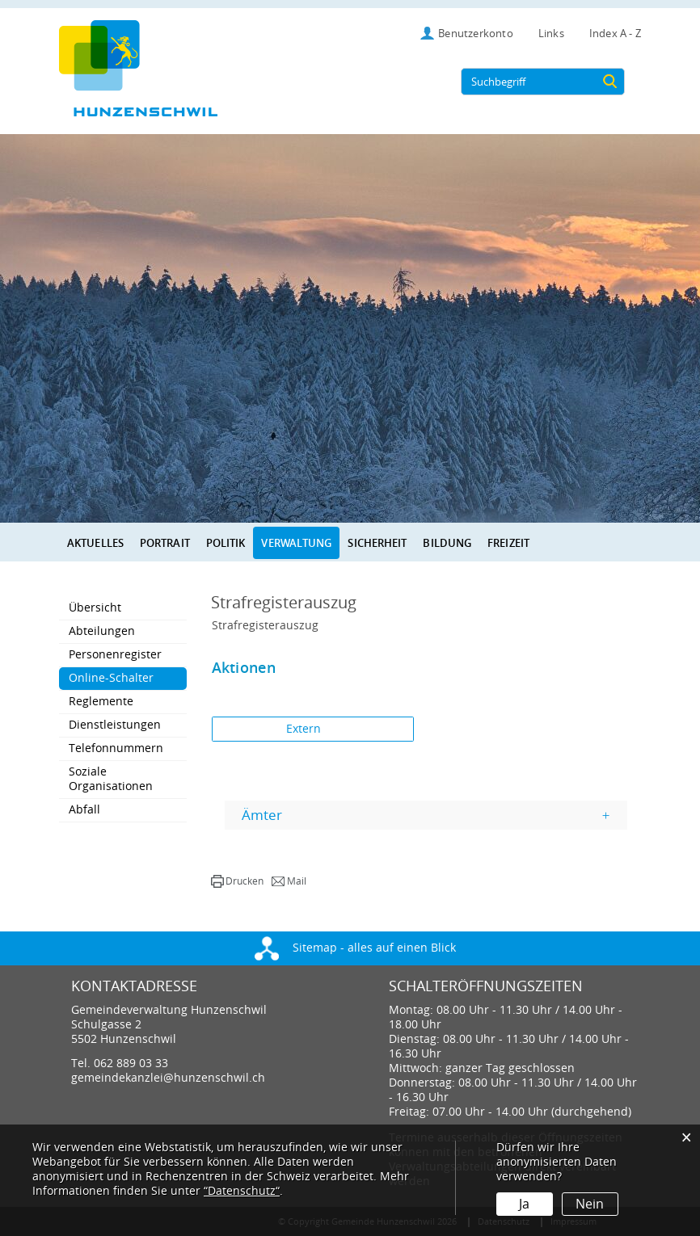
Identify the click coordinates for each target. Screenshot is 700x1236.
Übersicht (95, 608)
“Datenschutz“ (242, 1191)
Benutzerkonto (475, 33)
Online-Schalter (128, 678)
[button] (237, 881)
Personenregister (115, 655)
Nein (590, 1204)
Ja (524, 1204)
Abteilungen (102, 631)
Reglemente (101, 701)
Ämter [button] (262, 815)
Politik (226, 543)
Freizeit (508, 543)
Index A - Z (615, 33)
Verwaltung (296, 543)
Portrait (165, 543)
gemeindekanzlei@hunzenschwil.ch (168, 1078)
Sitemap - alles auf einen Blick (355, 948)
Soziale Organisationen (111, 779)
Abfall (84, 810)
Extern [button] (305, 729)
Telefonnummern (116, 748)
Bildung (447, 543)
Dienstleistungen (115, 725)
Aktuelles (95, 543)
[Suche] (609, 81)
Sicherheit (377, 543)
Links (551, 33)
